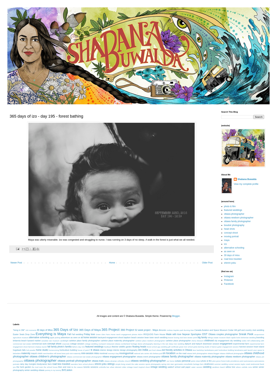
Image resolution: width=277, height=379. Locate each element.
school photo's (88, 364)
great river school (186, 347)
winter (255, 367)
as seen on (229, 251)
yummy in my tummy (53, 370)
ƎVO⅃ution (67, 370)
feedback (107, 347)
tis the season (77, 367)
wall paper (186, 367)
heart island (259, 347)
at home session (89, 337)
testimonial (255, 364)
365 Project (110, 330)
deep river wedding (176, 344)
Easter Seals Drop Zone (24, 334)
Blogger (176, 316)
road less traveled (233, 259)
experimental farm (241, 344)
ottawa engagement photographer (119, 356)
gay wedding (162, 347)
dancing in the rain (161, 344)
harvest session (246, 347)
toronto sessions (90, 367)
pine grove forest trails (221, 361)
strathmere (209, 364)
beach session (137, 337)
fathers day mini (78, 347)
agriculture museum (20, 338)
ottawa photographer (234, 214)
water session (196, 367)
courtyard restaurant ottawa (109, 344)
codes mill (246, 341)
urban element (116, 367)
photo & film (230, 206)
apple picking (55, 338)
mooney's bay (113, 353)
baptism (127, 337)
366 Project (127, 329)
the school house (51, 367)
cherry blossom (197, 341)
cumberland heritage (129, 344)
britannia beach (20, 340)
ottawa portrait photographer (74, 360)
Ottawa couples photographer (223, 334)
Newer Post (16, 262)
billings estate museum (217, 338)
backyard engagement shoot (110, 337)
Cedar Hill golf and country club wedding (246, 330)
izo (225, 244)
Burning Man (189, 330)
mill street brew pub (61, 353)
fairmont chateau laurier (37, 347)
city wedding (235, 340)
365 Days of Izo (65, 330)
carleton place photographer (178, 340)
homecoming (54, 350)
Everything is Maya (51, 334)
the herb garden (23, 367)
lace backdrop (198, 350)
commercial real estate (22, 344)
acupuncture (259, 334)
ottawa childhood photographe (232, 353)
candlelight (64, 341)
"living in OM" (19, 330)
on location (169, 353)
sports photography (153, 364)
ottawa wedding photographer (148, 360)
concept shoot (231, 232)
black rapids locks (233, 338)
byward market (33, 340)
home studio (42, 350)
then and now (64, 367)
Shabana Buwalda (247, 179)
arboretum (65, 337)
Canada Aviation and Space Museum (211, 330)
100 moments (30, 330)
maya (226, 240)
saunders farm (76, 364)
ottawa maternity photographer (209, 356)
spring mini (165, 364)
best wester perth (190, 338)
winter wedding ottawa (34, 370)
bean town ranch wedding (156, 337)
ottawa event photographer (149, 357)
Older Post (207, 262)
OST (205, 334)
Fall (69, 334)
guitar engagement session (228, 347)
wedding (207, 367)
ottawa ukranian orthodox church (117, 361)
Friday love (89, 334)
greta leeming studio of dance (205, 347)
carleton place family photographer (84, 340)
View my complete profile (246, 184)
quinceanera (249, 361)
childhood (209, 340)
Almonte (162, 330)
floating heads (139, 346)
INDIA (140, 334)
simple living (120, 364)
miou (96, 353)
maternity (25, 353)
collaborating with (257, 341)
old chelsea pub (156, 353)
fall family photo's (55, 346)
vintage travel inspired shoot (138, 367)
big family (202, 337)
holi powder (30, 350)
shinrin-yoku (230, 263)
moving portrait (231, 236)
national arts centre (141, 353)
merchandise (48, 353)
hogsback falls (19, 350)
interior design (106, 350)
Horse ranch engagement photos (124, 334)
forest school (152, 347)
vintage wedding (159, 367)
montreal (103, 353)
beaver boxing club (175, 338)
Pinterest (228, 280)
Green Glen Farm (103, 334)
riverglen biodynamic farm (40, 364)
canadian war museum (50, 341)
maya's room (36, 353)
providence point (237, 361)
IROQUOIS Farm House (154, 334)
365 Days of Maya (90, 329)
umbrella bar (104, 367)
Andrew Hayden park (175, 330)
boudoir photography (234, 225)
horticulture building (68, 350)
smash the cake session (135, 364)
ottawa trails (98, 361)
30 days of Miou (45, 330)
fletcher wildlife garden (122, 347)
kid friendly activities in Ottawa (177, 350)
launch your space (255, 350)
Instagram (229, 276)
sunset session (234, 364)
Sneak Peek (246, 334)
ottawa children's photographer (48, 356)
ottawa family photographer (237, 221)
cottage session (77, 344)
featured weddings (233, 210)
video (124, 367)
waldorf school (173, 367)
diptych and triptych (193, 344)
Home (112, 262)
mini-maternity (75, 353)
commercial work (39, 344)
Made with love (173, 334)
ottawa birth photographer (197, 353)
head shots (229, 229)
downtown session (211, 344)
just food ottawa (155, 350)
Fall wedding (77, 334)
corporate (66, 344)
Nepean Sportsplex (191, 334)
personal (186, 361)
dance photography (145, 344)
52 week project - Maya (146, 330)
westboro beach (218, 367)
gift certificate (173, 347)
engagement (226, 343)
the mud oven (37, 367)
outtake (178, 361)
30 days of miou (232, 255)
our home (170, 361)
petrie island (196, 361)
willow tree (230, 367)
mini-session (87, 353)
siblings (111, 364)
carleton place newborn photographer (150, 341)
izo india (143, 349)
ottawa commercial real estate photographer (84, 357)
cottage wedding (91, 344)
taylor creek (245, 364)
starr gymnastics (176, 364)
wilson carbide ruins (244, 367)
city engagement (221, 340)
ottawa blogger (213, 353)
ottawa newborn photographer (238, 217)
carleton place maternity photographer (118, 340)
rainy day (24, 364)
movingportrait (126, 353)
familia (68, 346)
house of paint (83, 350)
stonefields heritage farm (194, 364)
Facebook (229, 284)
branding (260, 337)
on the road (181, 353)
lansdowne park (241, 350)
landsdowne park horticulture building (219, 350)
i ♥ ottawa (94, 350)
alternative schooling (234, 247)
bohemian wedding (248, 338)
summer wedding (221, 364)
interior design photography (125, 350)
